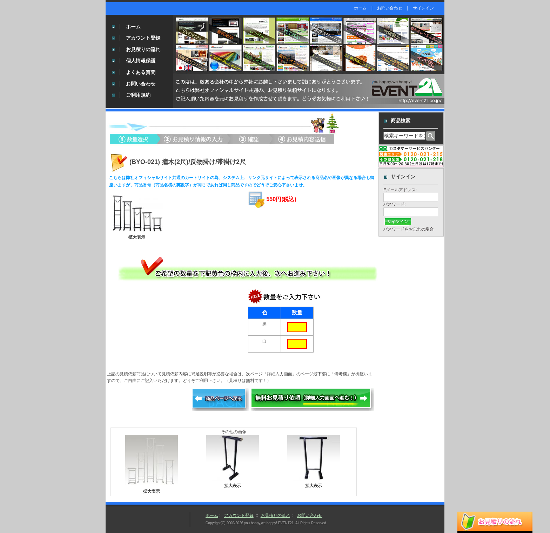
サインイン (423, 8)
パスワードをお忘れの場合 (408, 229)
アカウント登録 (143, 38)
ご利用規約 (138, 95)
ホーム (360, 8)
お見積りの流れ (143, 49)
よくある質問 (140, 72)
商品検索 (400, 120)
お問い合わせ (389, 8)
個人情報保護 (140, 60)
